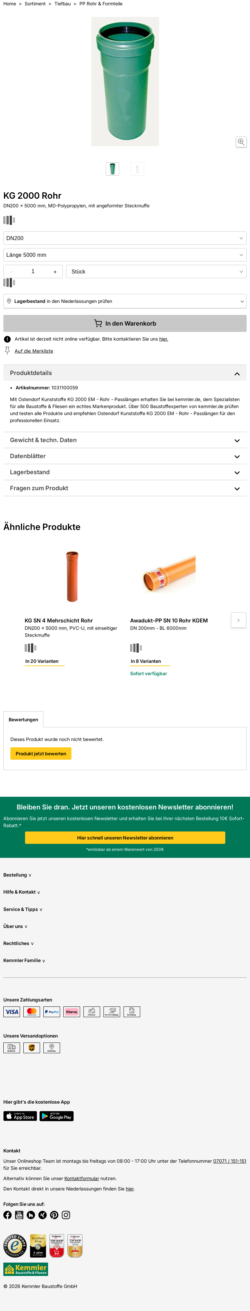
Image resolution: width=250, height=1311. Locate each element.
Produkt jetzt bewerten (41, 753)
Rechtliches (18, 943)
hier (130, 1188)
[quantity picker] (33, 271)
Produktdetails (31, 372)
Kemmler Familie (24, 960)
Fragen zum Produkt (39, 488)
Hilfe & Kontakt (21, 892)
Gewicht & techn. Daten (43, 439)
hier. (163, 339)
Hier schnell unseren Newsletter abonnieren (125, 837)
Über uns (15, 926)
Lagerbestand (30, 472)
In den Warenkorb (125, 323)
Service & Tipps (22, 909)
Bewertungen (23, 719)
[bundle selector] (156, 271)
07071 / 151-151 (229, 1161)
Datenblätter (28, 455)
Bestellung (17, 874)
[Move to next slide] (238, 620)
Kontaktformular (81, 1178)
